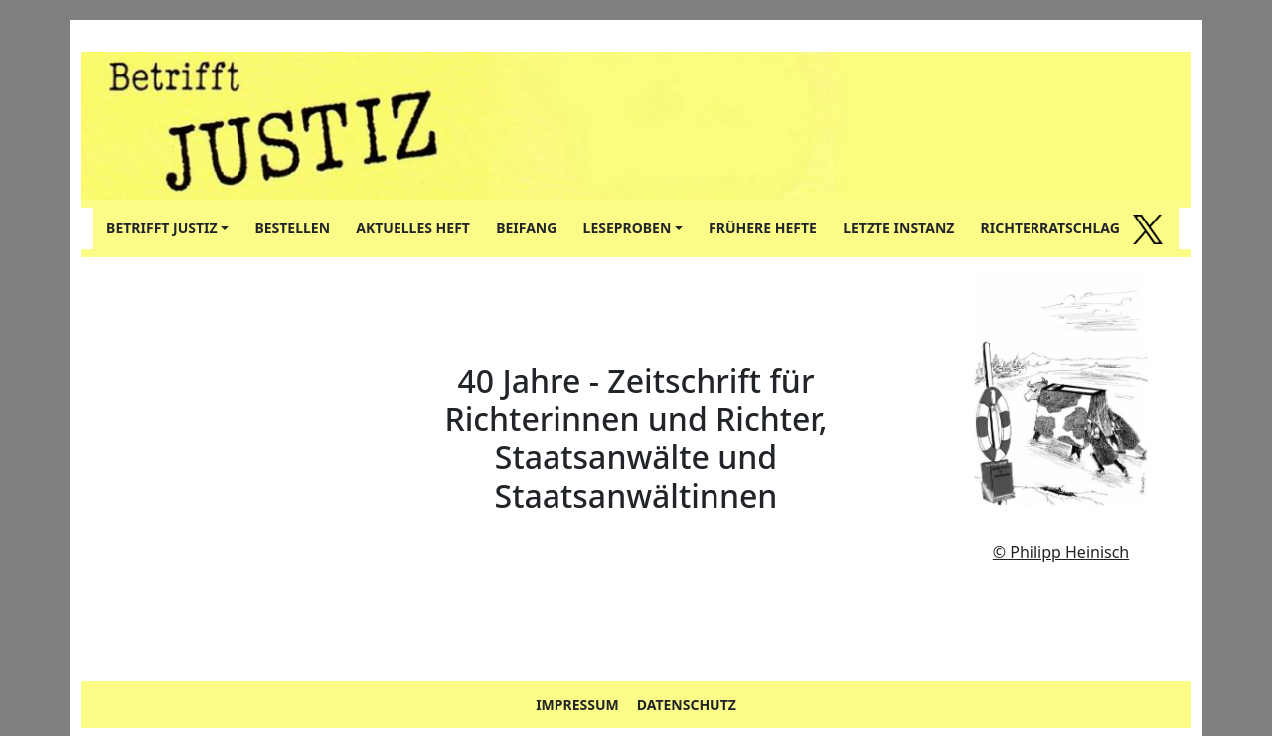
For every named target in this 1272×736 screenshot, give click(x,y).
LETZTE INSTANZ (898, 228)
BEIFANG (526, 228)
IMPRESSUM (577, 704)
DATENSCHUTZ (686, 704)
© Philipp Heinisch (1061, 552)
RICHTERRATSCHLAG (1050, 228)
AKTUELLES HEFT (413, 228)
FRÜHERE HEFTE (763, 228)
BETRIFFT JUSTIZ (162, 228)
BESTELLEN (292, 228)
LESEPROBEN (627, 228)
